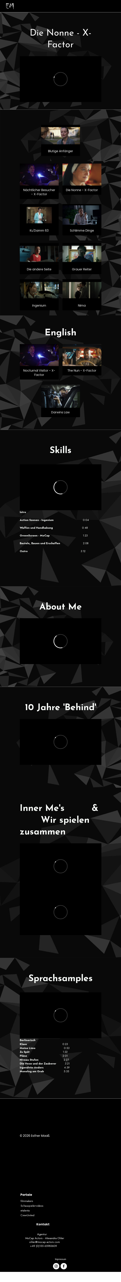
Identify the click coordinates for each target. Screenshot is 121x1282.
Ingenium (39, 305)
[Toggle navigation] (114, 6)
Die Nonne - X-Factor (82, 190)
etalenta (25, 1210)
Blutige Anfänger (60, 151)
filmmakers (27, 1201)
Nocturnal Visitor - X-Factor (39, 372)
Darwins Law (60, 412)
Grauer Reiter (82, 269)
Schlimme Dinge (82, 230)
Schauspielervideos (32, 1206)
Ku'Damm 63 (39, 230)
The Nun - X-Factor (81, 370)
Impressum (60, 1259)
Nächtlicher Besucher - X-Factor (39, 192)
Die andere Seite (39, 269)
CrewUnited (27, 1215)
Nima (82, 305)
